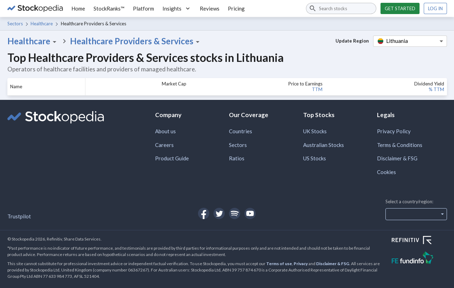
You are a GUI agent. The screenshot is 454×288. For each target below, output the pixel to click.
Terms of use (279, 263)
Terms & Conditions (399, 145)
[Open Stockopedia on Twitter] (219, 213)
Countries (240, 131)
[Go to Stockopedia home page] (35, 8)
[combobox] (341, 8)
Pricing (236, 8)
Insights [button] (176, 8)
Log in (435, 8)
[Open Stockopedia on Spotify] (234, 213)
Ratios (236, 158)
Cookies (386, 172)
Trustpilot (19, 216)
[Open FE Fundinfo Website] (419, 258)
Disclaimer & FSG (397, 158)
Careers (164, 145)
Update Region (352, 41)
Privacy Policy (394, 131)
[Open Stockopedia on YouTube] (250, 213)
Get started (400, 8)
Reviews (209, 8)
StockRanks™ (109, 8)
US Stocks (314, 158)
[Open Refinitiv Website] (419, 241)
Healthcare (42, 23)
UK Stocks (315, 131)
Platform (143, 8)
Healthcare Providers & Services (136, 41)
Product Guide (172, 158)
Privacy (301, 263)
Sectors (15, 23)
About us (165, 131)
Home (78, 8)
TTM (317, 89)
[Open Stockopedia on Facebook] (203, 213)
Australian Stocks (323, 145)
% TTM (436, 89)
